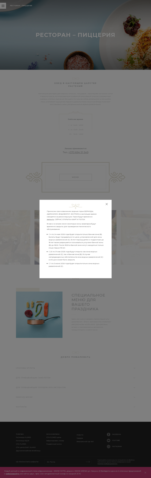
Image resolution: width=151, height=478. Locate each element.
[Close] (106, 204)
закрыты (50, 219)
